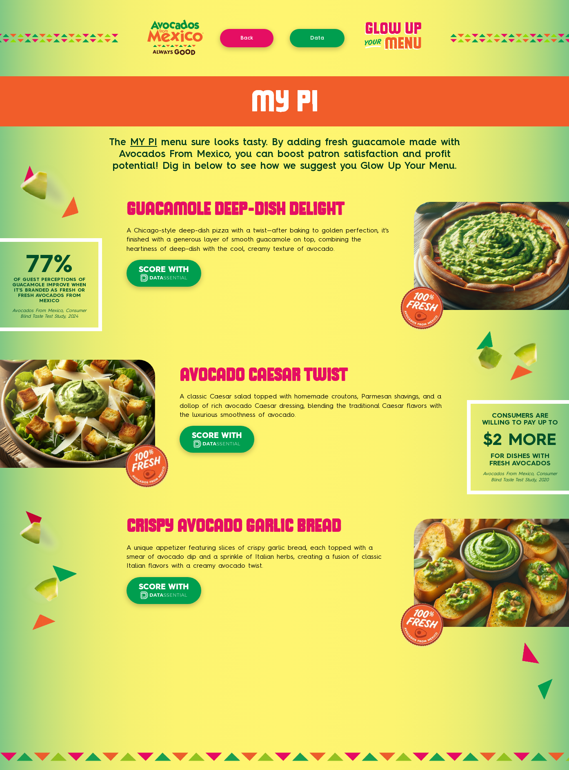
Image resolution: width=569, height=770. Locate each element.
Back (246, 38)
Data (317, 38)
